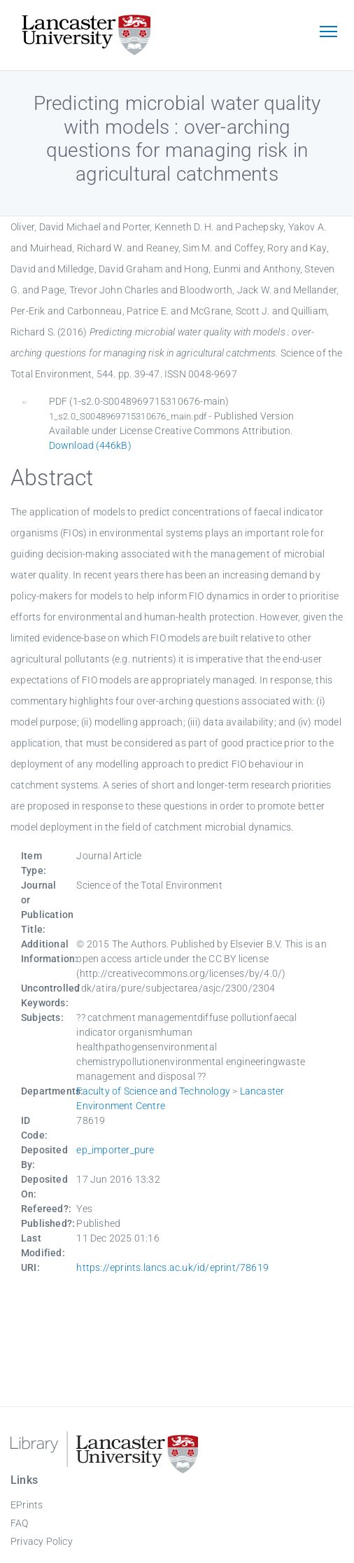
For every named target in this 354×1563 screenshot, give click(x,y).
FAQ (19, 1523)
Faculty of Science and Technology (153, 1091)
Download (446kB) (90, 445)
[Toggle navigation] (328, 33)
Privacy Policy (41, 1541)
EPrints (26, 1504)
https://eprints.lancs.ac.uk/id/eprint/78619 (172, 1267)
